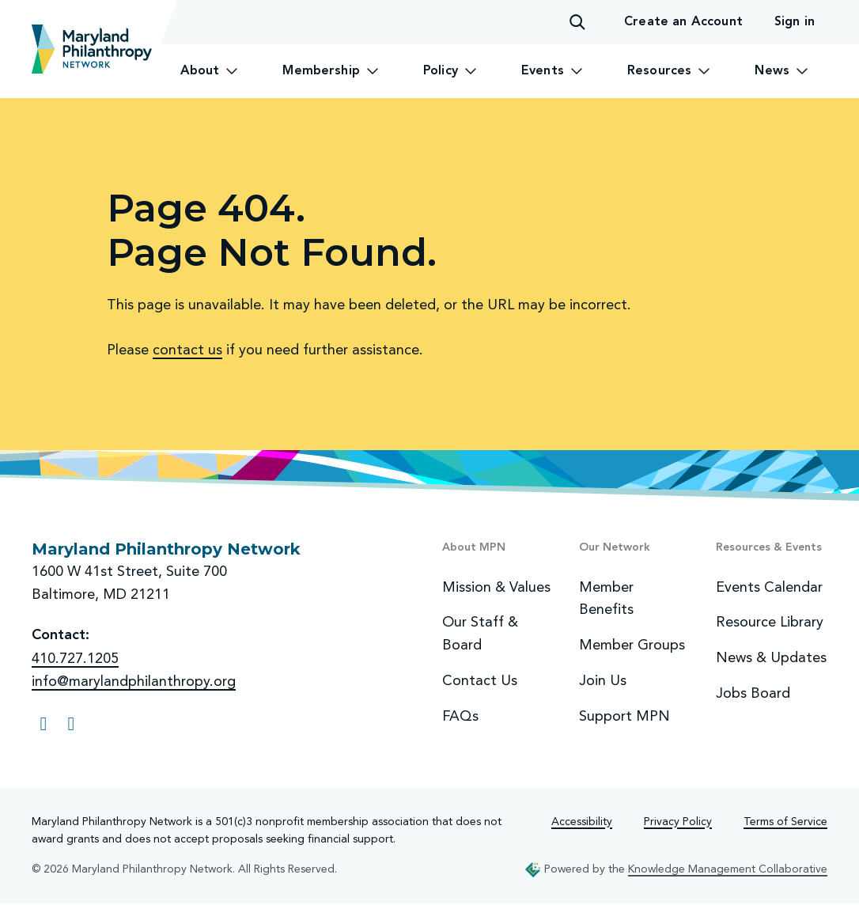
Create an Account (683, 22)
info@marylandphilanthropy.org (134, 681)
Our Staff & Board (480, 633)
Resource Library (769, 622)
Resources (668, 71)
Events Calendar (769, 587)
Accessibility (581, 821)
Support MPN (624, 716)
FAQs (460, 716)
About (209, 71)
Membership (330, 71)
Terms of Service (785, 821)
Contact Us (479, 680)
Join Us (602, 680)
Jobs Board (753, 693)
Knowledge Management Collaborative (727, 869)
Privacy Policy (678, 821)
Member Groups (632, 645)
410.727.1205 (75, 658)
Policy (450, 71)
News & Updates (771, 657)
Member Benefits (606, 598)
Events (552, 71)
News (781, 71)
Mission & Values (496, 587)
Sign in (794, 22)
